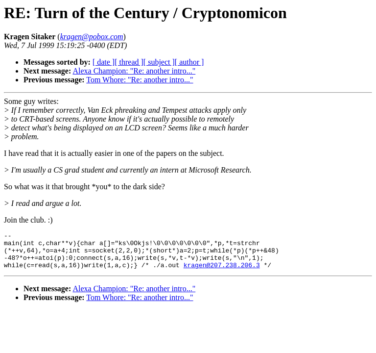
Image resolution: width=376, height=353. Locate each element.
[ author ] (189, 62)
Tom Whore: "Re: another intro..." (139, 80)
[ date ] (104, 62)
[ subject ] (159, 62)
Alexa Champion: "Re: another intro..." (133, 71)
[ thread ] (129, 62)
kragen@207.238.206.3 (222, 272)
